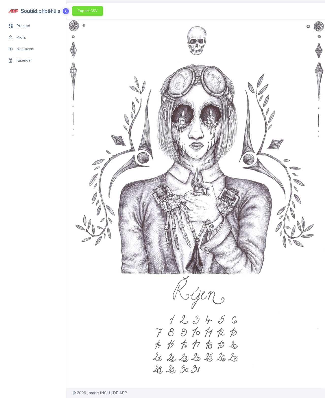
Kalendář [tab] (20, 60)
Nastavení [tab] (21, 48)
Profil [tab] (17, 37)
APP (123, 393)
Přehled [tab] (19, 26)
